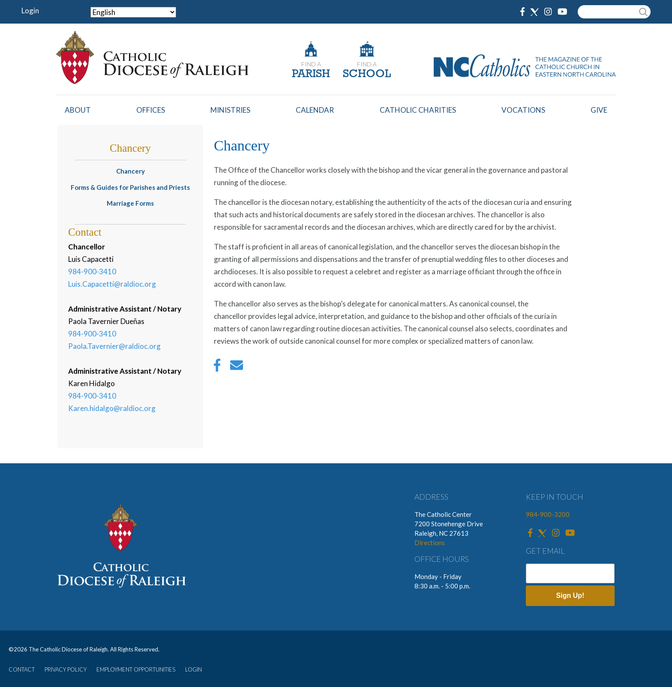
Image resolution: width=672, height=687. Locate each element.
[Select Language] (133, 12)
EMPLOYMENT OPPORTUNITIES (135, 669)
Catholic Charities (418, 109)
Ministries (230, 109)
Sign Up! (570, 595)
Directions (429, 542)
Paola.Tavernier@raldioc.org (114, 346)
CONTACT (22, 669)
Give (599, 109)
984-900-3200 (548, 514)
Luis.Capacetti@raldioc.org (112, 283)
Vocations (523, 109)
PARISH (311, 74)
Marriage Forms (130, 203)
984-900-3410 (92, 271)
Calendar (315, 109)
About (78, 109)
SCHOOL (367, 74)
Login (30, 10)
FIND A (311, 64)
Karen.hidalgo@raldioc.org (112, 408)
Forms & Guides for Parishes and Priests (130, 187)
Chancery (130, 171)
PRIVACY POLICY (66, 669)
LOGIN (193, 669)
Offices (150, 109)
